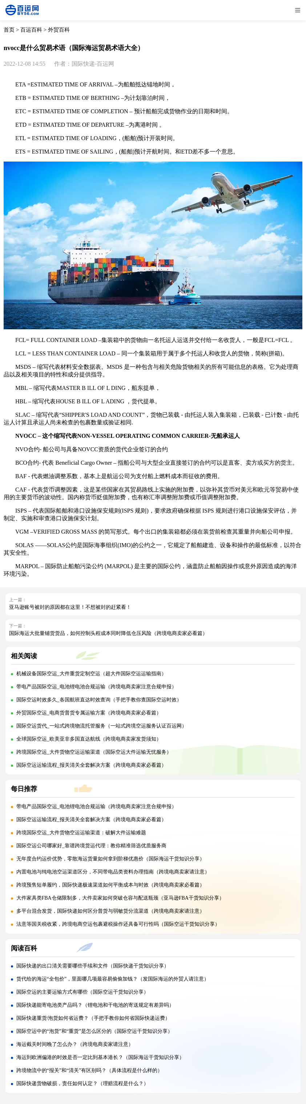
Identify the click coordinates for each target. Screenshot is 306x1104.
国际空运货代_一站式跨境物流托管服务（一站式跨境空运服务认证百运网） (101, 726)
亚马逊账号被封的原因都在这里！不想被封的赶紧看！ (70, 607)
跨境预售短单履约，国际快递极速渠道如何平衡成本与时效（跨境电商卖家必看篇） (110, 885)
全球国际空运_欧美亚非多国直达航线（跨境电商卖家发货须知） (88, 739)
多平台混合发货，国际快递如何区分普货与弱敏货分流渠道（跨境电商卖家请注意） (110, 911)
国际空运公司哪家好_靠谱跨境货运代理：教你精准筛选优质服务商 (91, 845)
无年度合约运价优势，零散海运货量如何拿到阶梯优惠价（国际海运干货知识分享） (110, 858)
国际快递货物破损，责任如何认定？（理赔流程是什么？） (82, 1083)
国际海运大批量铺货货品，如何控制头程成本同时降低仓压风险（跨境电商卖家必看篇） (108, 633)
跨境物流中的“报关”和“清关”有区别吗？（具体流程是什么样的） (89, 1070)
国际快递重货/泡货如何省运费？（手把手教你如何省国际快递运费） (93, 1018)
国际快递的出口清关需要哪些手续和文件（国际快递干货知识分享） (92, 966)
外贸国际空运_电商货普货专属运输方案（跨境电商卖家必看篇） (88, 713)
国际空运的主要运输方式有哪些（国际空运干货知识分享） (82, 992)
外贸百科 (59, 30)
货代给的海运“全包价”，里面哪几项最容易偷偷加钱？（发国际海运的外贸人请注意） (112, 979)
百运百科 (31, 30)
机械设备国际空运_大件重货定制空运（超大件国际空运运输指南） (91, 673)
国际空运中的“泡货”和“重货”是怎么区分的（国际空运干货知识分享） (94, 1031)
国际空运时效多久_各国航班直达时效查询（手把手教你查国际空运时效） (99, 699)
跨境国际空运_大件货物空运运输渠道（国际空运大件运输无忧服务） (94, 752)
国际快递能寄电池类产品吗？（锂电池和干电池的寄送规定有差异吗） (95, 1005)
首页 (9, 30)
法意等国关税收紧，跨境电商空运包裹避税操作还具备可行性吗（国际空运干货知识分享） (118, 924)
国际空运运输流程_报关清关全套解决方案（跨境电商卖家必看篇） (91, 765)
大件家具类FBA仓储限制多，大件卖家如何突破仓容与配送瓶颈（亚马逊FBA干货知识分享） (120, 898)
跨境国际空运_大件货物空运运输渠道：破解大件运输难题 (81, 832)
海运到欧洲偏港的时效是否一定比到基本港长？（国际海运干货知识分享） (100, 1057)
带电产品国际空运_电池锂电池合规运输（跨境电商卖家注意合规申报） (96, 686)
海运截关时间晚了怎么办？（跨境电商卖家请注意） (74, 1044)
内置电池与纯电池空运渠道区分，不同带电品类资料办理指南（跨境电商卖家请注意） (113, 872)
